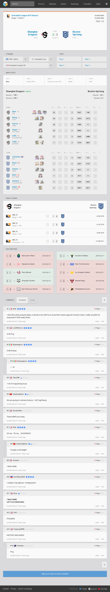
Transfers (87, 4)
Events (63, 4)
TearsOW (16, 378)
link (102, 321)
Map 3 (61, 65)
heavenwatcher (18, 394)
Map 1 (61, 59)
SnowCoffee (17, 411)
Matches (52, 4)
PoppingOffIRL (19, 529)
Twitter (83, 589)
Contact (6, 589)
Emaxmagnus (18, 345)
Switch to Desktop (25, 589)
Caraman (20, 546)
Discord (92, 589)
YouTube (102, 589)
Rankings (75, 4)
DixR (14, 309)
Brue (15, 493)
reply (97, 321)
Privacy (13, 589)
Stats (98, 4)
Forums (41, 4)
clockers (16, 460)
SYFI (15, 513)
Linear (32, 300)
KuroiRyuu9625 (19, 477)
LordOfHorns (17, 328)
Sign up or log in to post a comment (55, 574)
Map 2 (87, 59)
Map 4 (87, 65)
